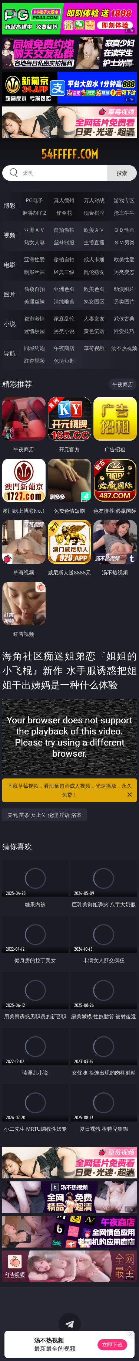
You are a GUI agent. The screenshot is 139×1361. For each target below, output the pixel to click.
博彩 (10, 205)
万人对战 (94, 200)
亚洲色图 (64, 288)
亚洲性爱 (34, 259)
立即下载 (112, 1344)
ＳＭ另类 (124, 242)
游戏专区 (124, 200)
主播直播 (94, 242)
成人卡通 (94, 259)
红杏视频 (34, 360)
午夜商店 (64, 348)
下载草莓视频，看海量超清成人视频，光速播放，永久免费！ (70, 790)
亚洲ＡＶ (34, 229)
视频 (10, 235)
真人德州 (64, 200)
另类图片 (124, 301)
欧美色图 (94, 288)
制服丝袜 (34, 271)
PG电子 (34, 200)
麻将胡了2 (34, 212)
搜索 (122, 172)
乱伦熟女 (94, 271)
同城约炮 (34, 348)
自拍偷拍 (64, 229)
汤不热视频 (124, 348)
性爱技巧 (124, 331)
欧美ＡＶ (94, 229)
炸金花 (64, 212)
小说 (10, 324)
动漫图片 (124, 288)
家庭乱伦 (64, 318)
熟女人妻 (34, 242)
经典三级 (64, 271)
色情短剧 (64, 360)
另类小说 (64, 331)
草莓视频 (94, 348)
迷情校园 (34, 331)
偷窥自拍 (34, 288)
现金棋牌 (94, 212)
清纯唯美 (64, 301)
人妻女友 (94, 318)
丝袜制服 (64, 242)
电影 (10, 265)
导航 (10, 353)
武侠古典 (124, 318)
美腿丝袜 (34, 301)
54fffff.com (69, 154)
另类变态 (124, 271)
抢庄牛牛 (124, 212)
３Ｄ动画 (124, 229)
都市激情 (34, 318)
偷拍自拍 (64, 259)
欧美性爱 (124, 259)
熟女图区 (94, 301)
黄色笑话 (94, 331)
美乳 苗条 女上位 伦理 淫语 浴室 (44, 814)
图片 (10, 294)
